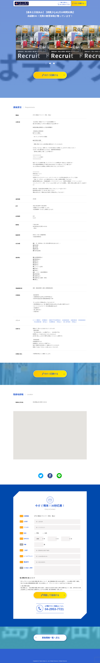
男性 (37, 533)
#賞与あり (45, 321)
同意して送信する (50, 595)
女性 (45, 533)
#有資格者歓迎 (81, 320)
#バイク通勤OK (36, 320)
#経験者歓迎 (74, 320)
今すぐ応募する (77, 3)
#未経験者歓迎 (65, 320)
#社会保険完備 (37, 321)
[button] (77, 44)
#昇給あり (59, 321)
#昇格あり (74, 321)
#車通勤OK (44, 320)
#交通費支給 (52, 321)
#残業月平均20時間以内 (55, 320)
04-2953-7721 (64, 4)
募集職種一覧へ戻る (51, 638)
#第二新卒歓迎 (66, 321)
